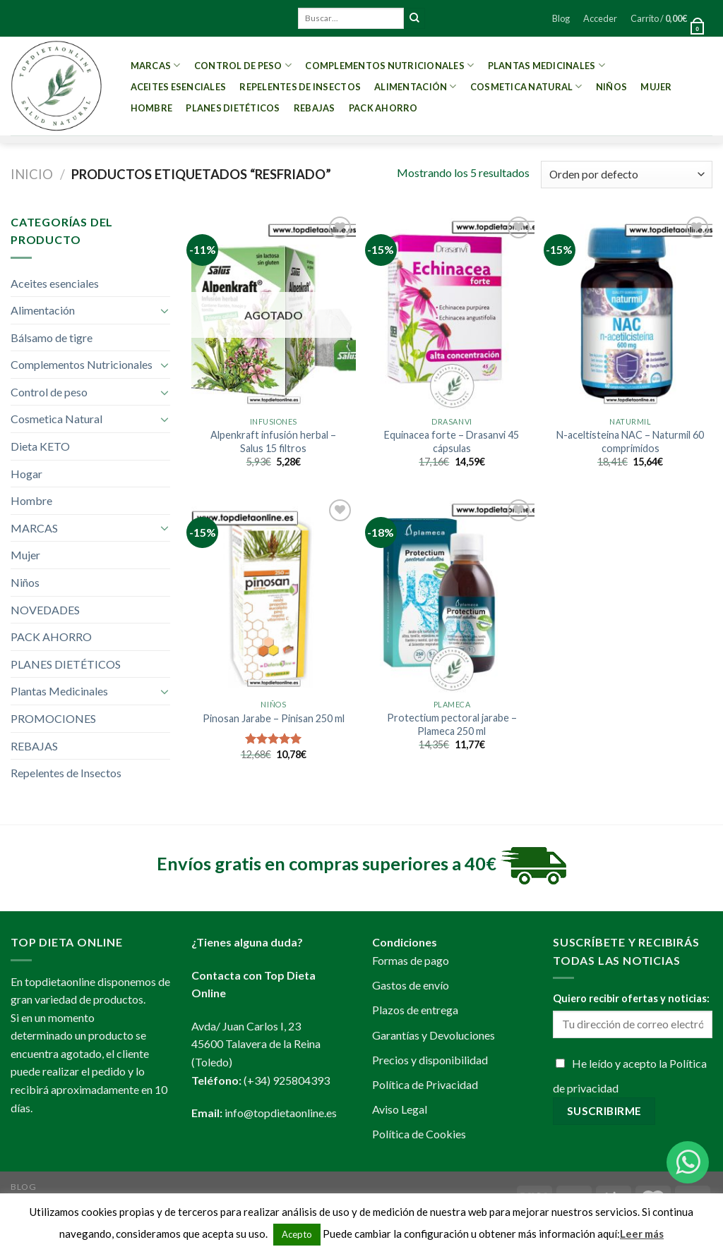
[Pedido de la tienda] (626, 174)
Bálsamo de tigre (51, 337)
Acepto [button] (297, 1234)
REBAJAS (314, 108)
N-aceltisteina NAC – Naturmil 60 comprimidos (630, 441)
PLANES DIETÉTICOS (233, 108)
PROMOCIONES (53, 718)
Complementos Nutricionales (389, 65)
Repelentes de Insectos (300, 86)
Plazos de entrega (415, 1009)
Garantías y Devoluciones (433, 1035)
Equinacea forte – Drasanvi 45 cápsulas (451, 441)
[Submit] (414, 18)
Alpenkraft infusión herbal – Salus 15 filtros (273, 441)
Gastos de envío (410, 985)
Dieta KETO (40, 446)
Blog (561, 18)
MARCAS (156, 65)
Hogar (26, 473)
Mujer (655, 86)
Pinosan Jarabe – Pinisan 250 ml (274, 718)
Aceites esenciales (179, 86)
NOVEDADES (45, 609)
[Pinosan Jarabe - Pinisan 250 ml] (273, 594)
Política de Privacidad (425, 1084)
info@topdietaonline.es (281, 1112)
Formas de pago (410, 960)
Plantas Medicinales (546, 65)
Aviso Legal (399, 1109)
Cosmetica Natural (526, 86)
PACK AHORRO (383, 108)
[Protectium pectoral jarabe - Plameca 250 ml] (451, 594)
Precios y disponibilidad (430, 1059)
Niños (611, 86)
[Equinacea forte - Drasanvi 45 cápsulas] (451, 311)
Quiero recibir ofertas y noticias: (631, 998)
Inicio (32, 174)
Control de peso (243, 65)
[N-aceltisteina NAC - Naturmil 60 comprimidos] (630, 311)
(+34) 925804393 (287, 1080)
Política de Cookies (419, 1133)
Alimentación (415, 86)
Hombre (152, 108)
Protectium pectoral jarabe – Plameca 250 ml (452, 724)
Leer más (642, 1233)
